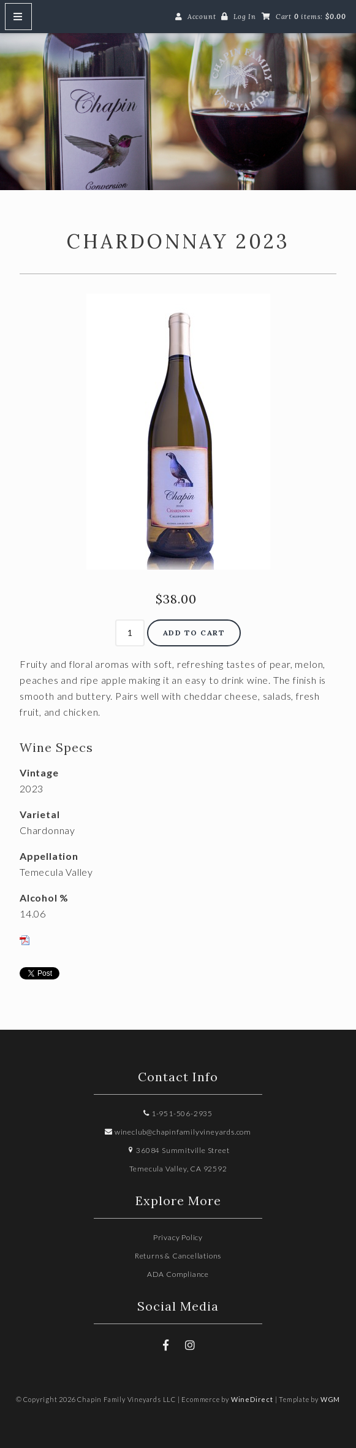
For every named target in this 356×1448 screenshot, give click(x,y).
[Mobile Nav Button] (18, 16)
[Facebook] (166, 1345)
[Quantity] (130, 632)
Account (201, 16)
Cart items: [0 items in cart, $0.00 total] (311, 16)
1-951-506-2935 (178, 1113)
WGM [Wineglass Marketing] (330, 1399)
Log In (244, 16)
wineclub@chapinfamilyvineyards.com (178, 1131)
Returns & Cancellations (178, 1255)
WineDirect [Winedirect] (252, 1399)
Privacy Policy (178, 1237)
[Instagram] (190, 1345)
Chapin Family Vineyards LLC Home (178, 105)
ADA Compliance (178, 1274)
